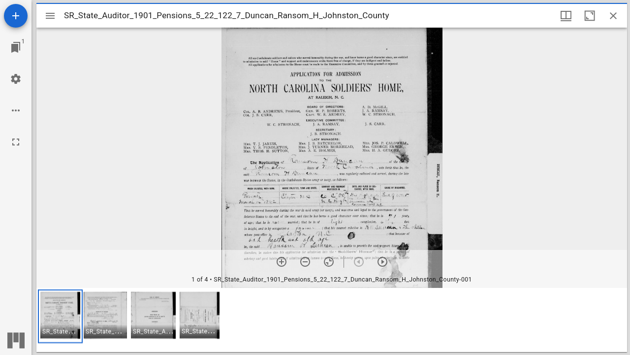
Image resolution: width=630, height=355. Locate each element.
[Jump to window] (16, 47)
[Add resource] (16, 16)
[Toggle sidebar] (50, 16)
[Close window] (613, 16)
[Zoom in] (281, 262)
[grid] (331, 320)
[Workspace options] (16, 110)
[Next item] (382, 262)
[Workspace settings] (16, 79)
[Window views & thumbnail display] (566, 16)
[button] (60, 316)
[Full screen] (16, 142)
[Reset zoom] (329, 262)
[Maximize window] (589, 16)
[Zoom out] (305, 262)
